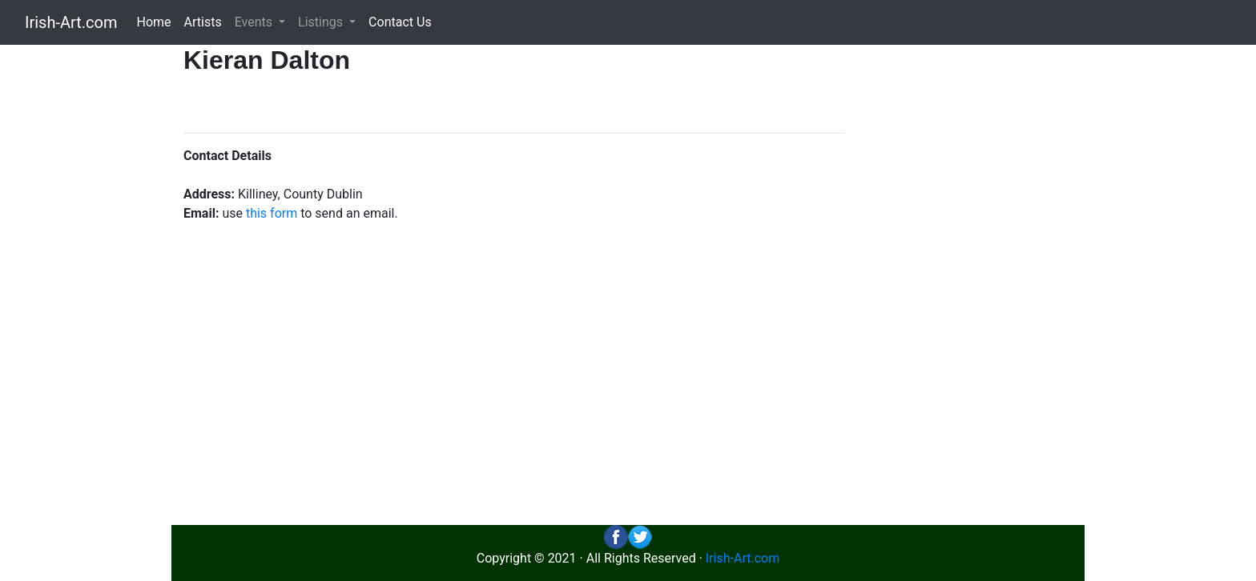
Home (154, 22)
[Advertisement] (970, 285)
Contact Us (400, 22)
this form (271, 213)
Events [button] (255, 22)
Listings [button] (322, 22)
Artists (203, 22)
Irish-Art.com (71, 22)
